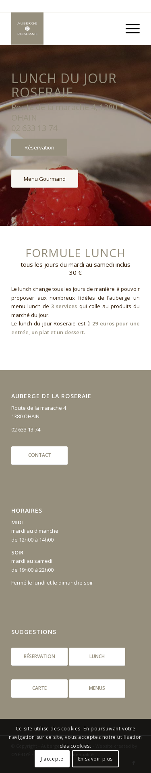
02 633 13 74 (25, 429)
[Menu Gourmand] (44, 179)
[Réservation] (39, 148)
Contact (39, 455)
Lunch (97, 656)
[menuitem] (129, 28)
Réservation (39, 656)
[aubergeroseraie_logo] (62, 28)
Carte (39, 688)
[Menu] (129, 28)
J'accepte (52, 758)
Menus (97, 688)
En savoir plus (95, 758)
